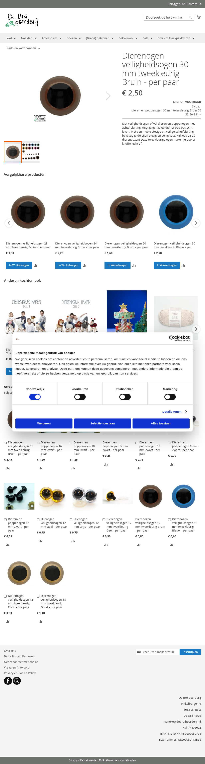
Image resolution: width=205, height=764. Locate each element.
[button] (108, 96)
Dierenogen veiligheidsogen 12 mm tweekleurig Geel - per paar (119, 524)
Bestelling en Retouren (19, 656)
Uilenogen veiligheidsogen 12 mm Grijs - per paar (87, 523)
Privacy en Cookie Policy (20, 673)
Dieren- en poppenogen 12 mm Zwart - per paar (18, 524)
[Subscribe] (190, 652)
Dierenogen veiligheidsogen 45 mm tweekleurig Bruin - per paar (20, 448)
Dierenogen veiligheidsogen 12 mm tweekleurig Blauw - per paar (184, 524)
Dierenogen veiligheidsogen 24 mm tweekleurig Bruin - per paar (77, 245)
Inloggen (174, 4)
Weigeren (44, 423)
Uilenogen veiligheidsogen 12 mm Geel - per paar (54, 523)
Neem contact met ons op (21, 662)
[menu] (102, 43)
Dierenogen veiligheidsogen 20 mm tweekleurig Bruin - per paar (127, 245)
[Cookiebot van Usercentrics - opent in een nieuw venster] (172, 338)
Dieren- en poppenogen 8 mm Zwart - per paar (185, 446)
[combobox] (169, 17)
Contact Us (194, 4)
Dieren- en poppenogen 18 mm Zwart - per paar (84, 448)
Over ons (10, 651)
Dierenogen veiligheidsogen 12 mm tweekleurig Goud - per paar (20, 601)
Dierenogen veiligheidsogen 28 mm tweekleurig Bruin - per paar (28, 245)
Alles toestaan (161, 423)
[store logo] (22, 20)
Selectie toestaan (102, 423)
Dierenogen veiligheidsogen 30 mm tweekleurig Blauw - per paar (174, 247)
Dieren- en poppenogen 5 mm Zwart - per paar (115, 446)
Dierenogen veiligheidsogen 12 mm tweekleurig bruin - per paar (150, 524)
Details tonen (171, 411)
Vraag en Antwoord (17, 667)
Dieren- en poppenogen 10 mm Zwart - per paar (149, 448)
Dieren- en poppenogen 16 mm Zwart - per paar (51, 448)
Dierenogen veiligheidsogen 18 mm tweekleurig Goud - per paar (53, 601)
